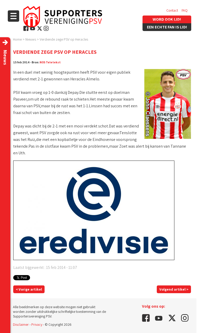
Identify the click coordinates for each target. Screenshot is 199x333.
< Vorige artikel (29, 289)
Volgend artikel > (173, 289)
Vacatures (173, 20)
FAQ (185, 10)
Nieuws (30, 39)
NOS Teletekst (50, 62)
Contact (172, 10)
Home (17, 39)
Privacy (36, 324)
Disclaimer (21, 324)
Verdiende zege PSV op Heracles (64, 39)
